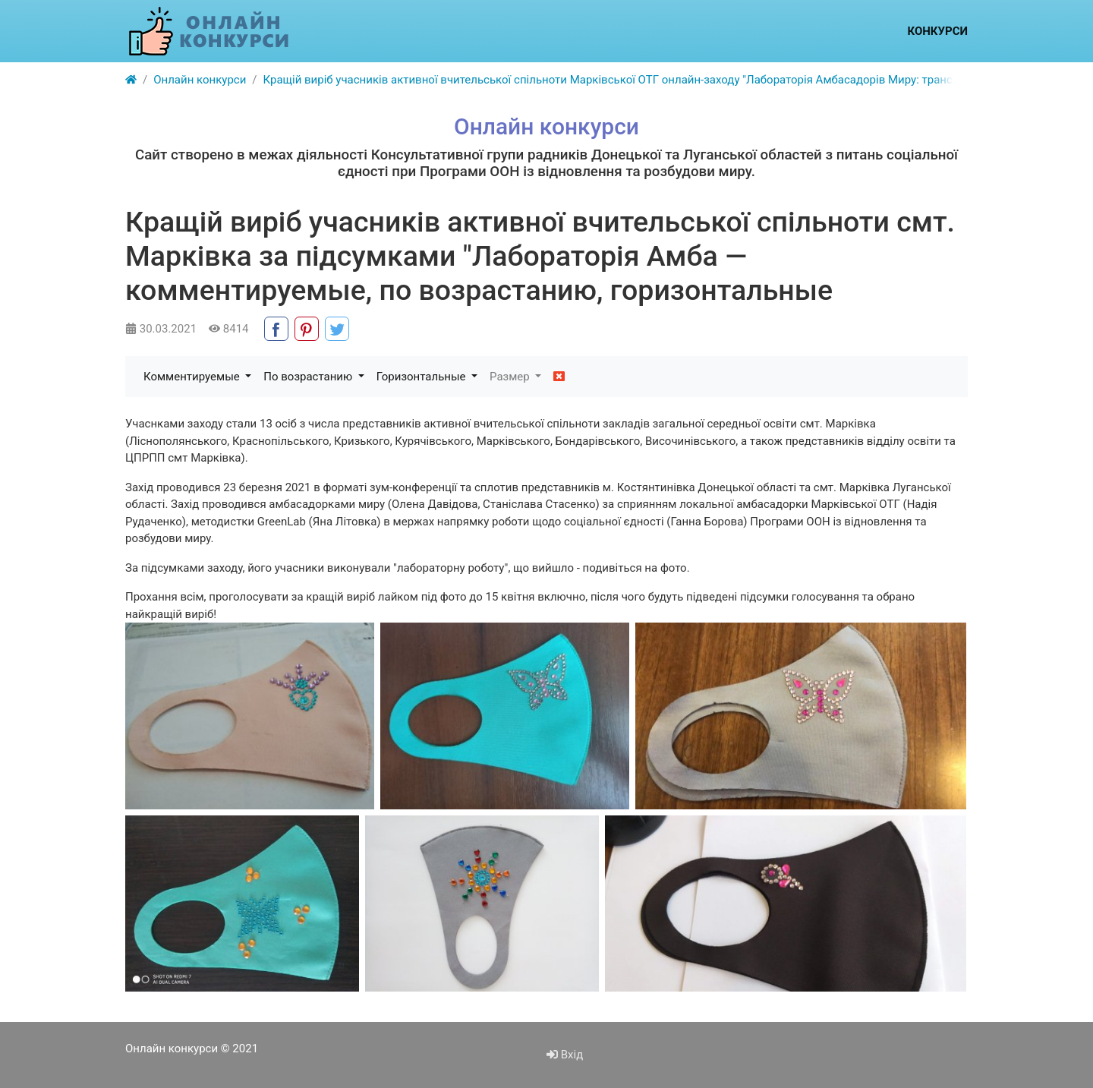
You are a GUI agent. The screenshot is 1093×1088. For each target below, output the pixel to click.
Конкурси (937, 31)
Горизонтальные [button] (422, 376)
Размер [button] (511, 376)
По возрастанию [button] (309, 376)
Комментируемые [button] (192, 376)
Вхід (564, 1054)
